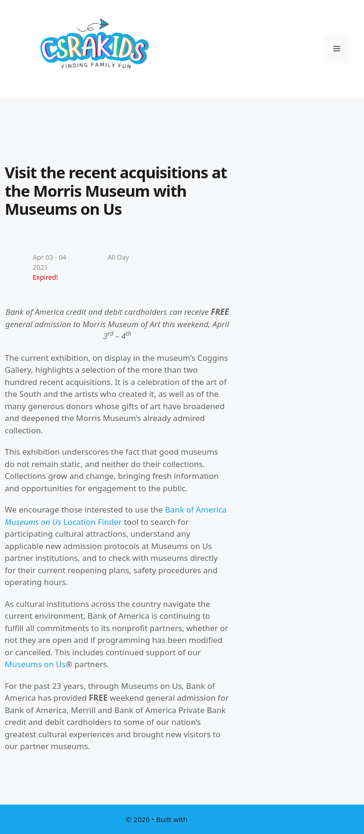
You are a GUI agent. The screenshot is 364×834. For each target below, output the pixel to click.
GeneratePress (214, 819)
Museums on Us (35, 664)
